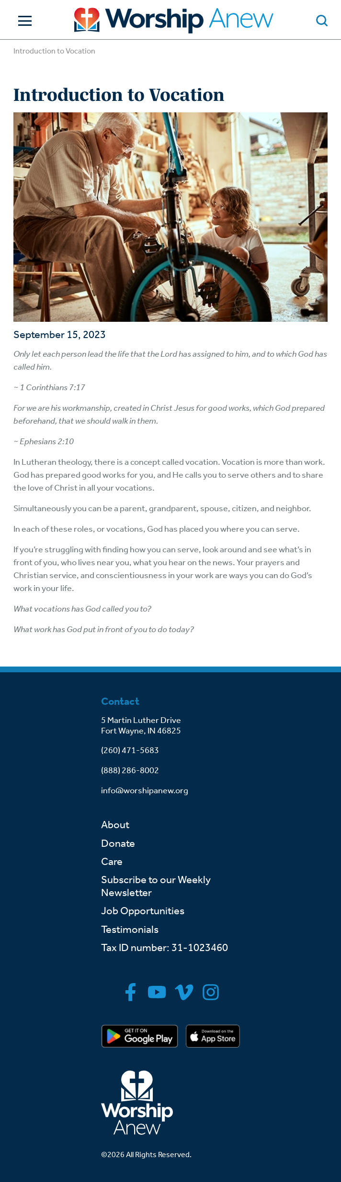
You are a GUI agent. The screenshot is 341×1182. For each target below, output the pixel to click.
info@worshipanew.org (144, 790)
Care (112, 861)
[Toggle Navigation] (22, 20)
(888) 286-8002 (130, 770)
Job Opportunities (142, 911)
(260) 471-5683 (130, 750)
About (115, 825)
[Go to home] (173, 20)
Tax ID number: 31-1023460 (164, 947)
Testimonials (130, 929)
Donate (118, 843)
